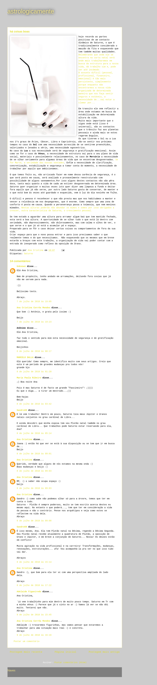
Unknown (21, 266)
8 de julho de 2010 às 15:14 (34, 562)
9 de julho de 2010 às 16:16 (34, 635)
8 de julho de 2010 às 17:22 (34, 585)
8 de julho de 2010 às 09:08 (34, 521)
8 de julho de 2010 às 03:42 (34, 404)
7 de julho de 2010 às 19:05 (34, 301)
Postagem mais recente (26, 652)
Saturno (28, 253)
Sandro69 (22, 410)
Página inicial (65, 652)
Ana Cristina (24, 439)
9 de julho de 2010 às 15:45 (34, 615)
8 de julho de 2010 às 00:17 (34, 351)
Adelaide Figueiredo (29, 591)
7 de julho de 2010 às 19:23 (34, 322)
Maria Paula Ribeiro (29, 378)
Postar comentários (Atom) (70, 662)
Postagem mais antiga (104, 652)
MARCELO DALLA (25, 357)
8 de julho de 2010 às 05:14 (34, 433)
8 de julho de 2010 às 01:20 (34, 371)
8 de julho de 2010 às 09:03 (34, 471)
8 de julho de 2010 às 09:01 (34, 453)
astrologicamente (30, 11)
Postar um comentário (26, 641)
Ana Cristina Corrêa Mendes (33, 307)
